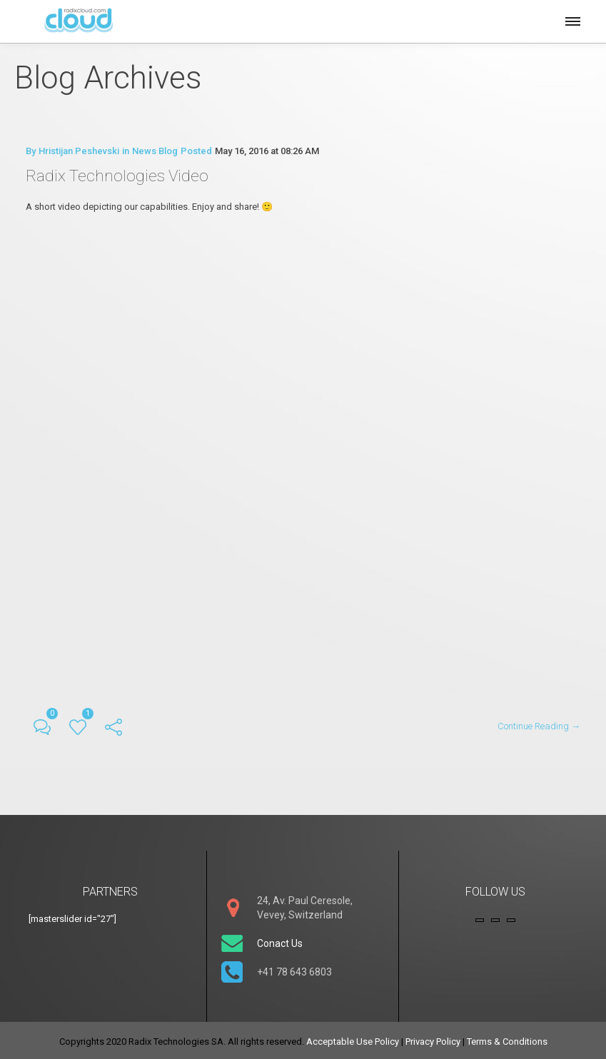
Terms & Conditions (507, 1038)
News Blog (155, 151)
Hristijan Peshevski (79, 151)
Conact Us (280, 940)
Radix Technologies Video (119, 175)
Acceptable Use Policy (352, 1038)
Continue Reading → (539, 723)
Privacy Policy (432, 1038)
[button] (571, 19)
